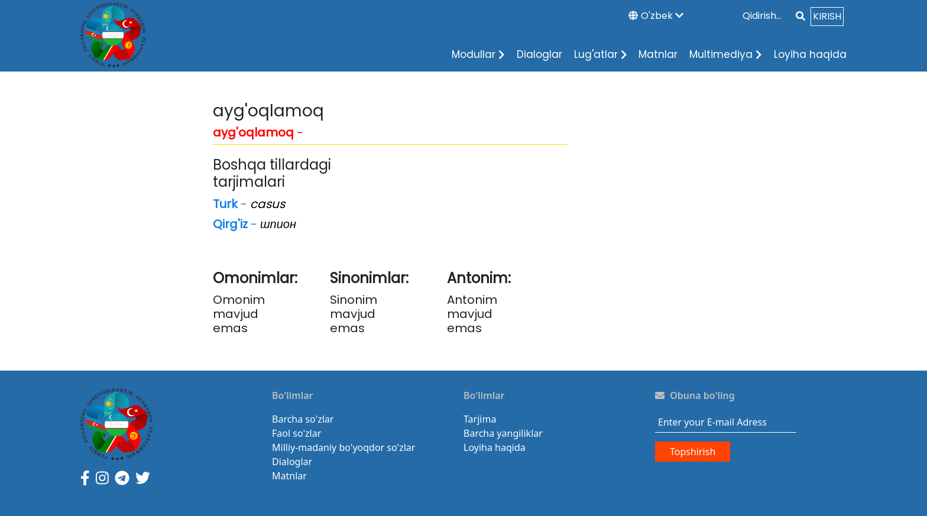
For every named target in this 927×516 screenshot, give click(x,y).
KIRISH (827, 16)
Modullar (478, 54)
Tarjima (480, 419)
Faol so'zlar (296, 433)
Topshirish (692, 451)
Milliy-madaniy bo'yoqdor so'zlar (343, 447)
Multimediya (725, 54)
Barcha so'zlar (302, 419)
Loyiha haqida (810, 54)
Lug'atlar (600, 54)
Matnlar (658, 54)
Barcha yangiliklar (503, 433)
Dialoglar (539, 54)
